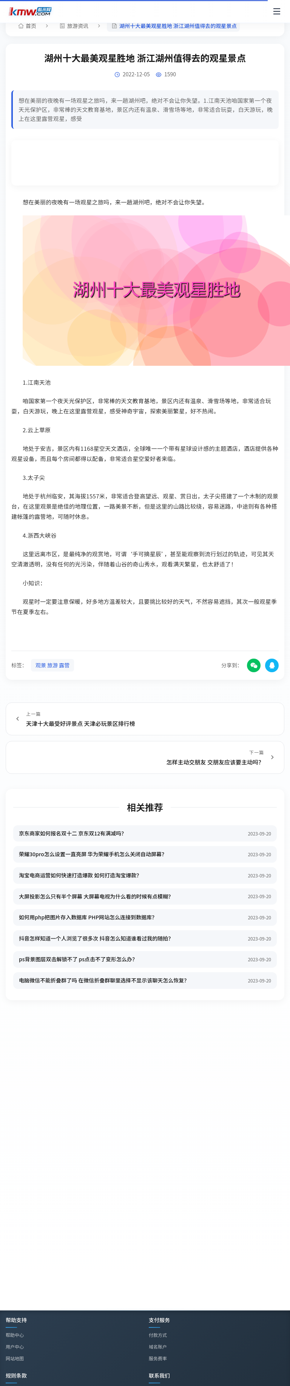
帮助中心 (15, 1335)
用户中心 (15, 1346)
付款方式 (158, 1335)
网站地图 (15, 1358)
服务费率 (158, 1358)
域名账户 (158, 1346)
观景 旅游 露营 (52, 665)
